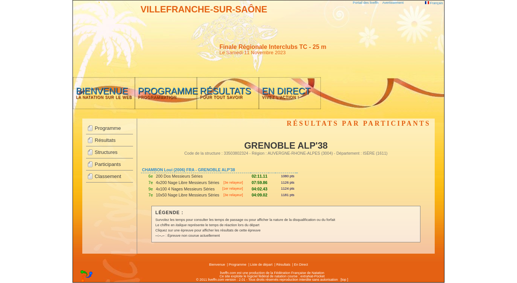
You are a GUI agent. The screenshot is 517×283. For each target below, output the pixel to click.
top (344, 279)
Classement (108, 176)
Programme (108, 128)
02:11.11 (260, 176)
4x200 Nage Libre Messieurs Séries (187, 182)
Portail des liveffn (365, 3)
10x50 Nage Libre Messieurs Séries (187, 195)
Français (434, 3)
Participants (108, 164)
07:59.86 (260, 182)
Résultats (105, 140)
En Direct (301, 264)
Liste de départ (261, 264)
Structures (106, 152)
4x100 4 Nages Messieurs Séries (185, 189)
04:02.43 (260, 189)
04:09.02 (260, 195)
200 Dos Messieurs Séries (179, 176)
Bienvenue (217, 264)
